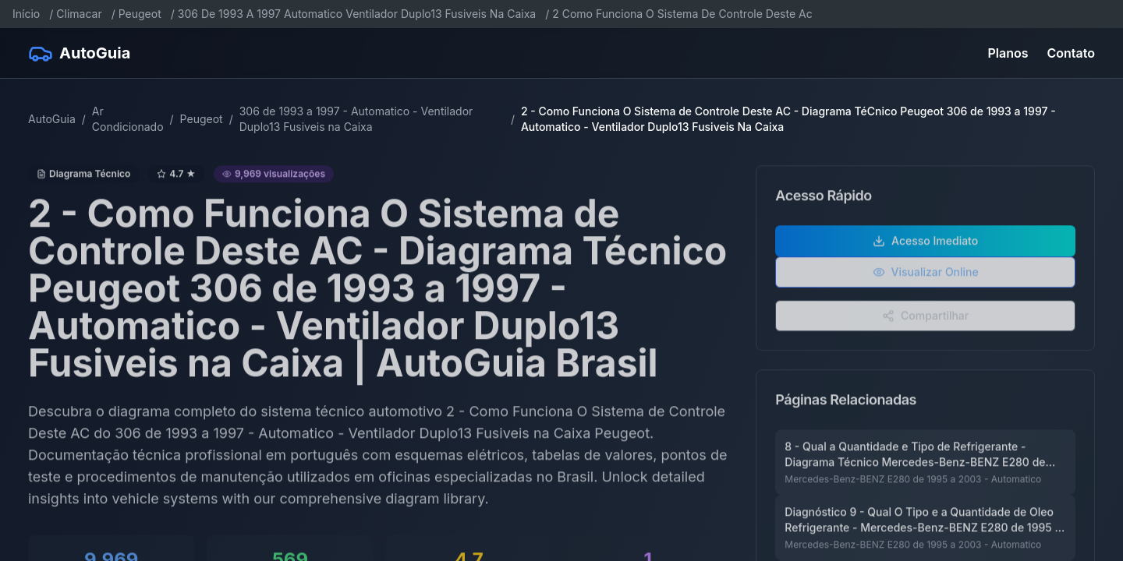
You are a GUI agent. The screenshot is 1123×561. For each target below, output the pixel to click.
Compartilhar (925, 324)
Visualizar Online (926, 281)
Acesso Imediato (925, 249)
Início (26, 13)
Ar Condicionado (128, 118)
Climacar (78, 13)
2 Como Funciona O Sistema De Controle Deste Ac (682, 13)
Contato (1071, 53)
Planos (1008, 53)
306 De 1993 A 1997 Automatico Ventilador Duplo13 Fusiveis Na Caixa (357, 13)
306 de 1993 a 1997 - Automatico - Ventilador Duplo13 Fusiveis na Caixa (356, 118)
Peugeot (140, 13)
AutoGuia (52, 118)
